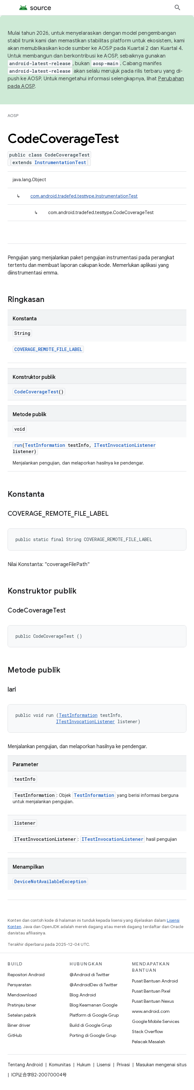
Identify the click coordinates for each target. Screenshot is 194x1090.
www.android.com (151, 1011)
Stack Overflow (147, 1031)
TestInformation (45, 445)
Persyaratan (19, 985)
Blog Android (83, 995)
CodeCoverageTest (36, 392)
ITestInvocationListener (125, 445)
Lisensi (103, 1064)
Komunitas (60, 1064)
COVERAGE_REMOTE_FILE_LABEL (48, 349)
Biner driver (19, 1025)
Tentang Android (25, 1064)
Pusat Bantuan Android (155, 981)
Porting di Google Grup (93, 1035)
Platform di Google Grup (94, 1015)
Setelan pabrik (22, 1015)
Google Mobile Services (155, 1021)
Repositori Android (26, 974)
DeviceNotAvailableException (50, 881)
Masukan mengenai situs (161, 1064)
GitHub (15, 1035)
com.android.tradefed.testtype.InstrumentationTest (84, 196)
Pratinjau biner (22, 1005)
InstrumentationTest (60, 162)
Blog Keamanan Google (93, 1005)
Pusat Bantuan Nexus (153, 1001)
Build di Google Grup (91, 1025)
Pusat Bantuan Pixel (151, 991)
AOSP (13, 115)
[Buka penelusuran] (177, 7)
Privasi (123, 1064)
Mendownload (22, 995)
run (18, 445)
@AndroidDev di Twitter (93, 985)
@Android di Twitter (90, 974)
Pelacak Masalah (148, 1041)
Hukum (84, 1064)
